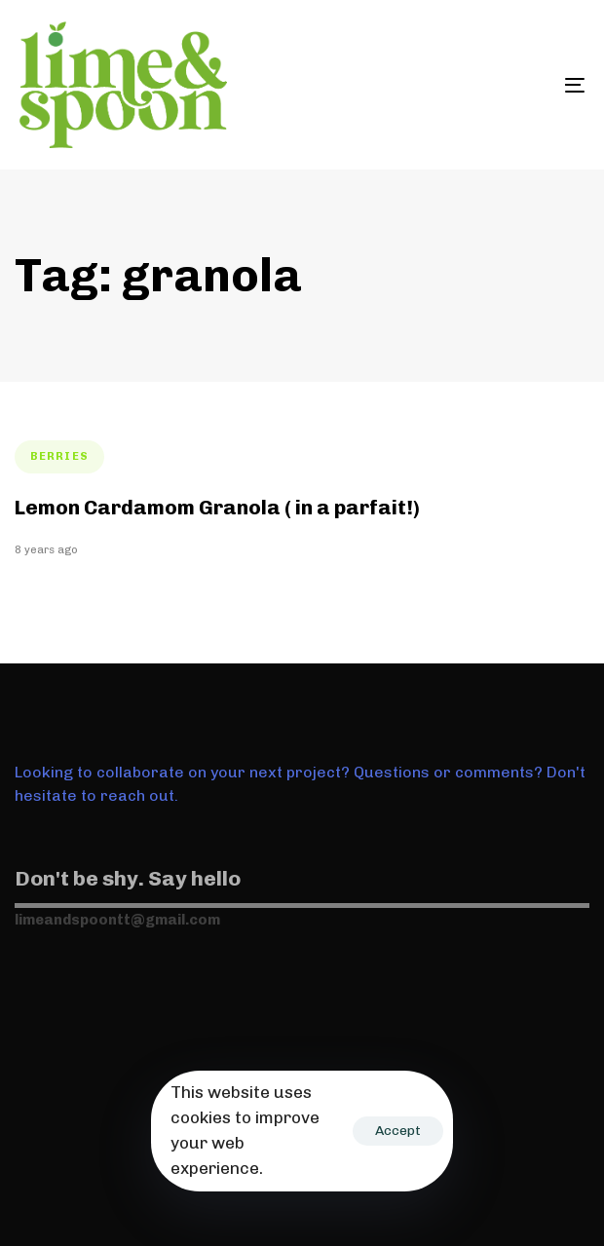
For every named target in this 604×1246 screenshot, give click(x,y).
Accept (398, 1130)
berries (59, 456)
